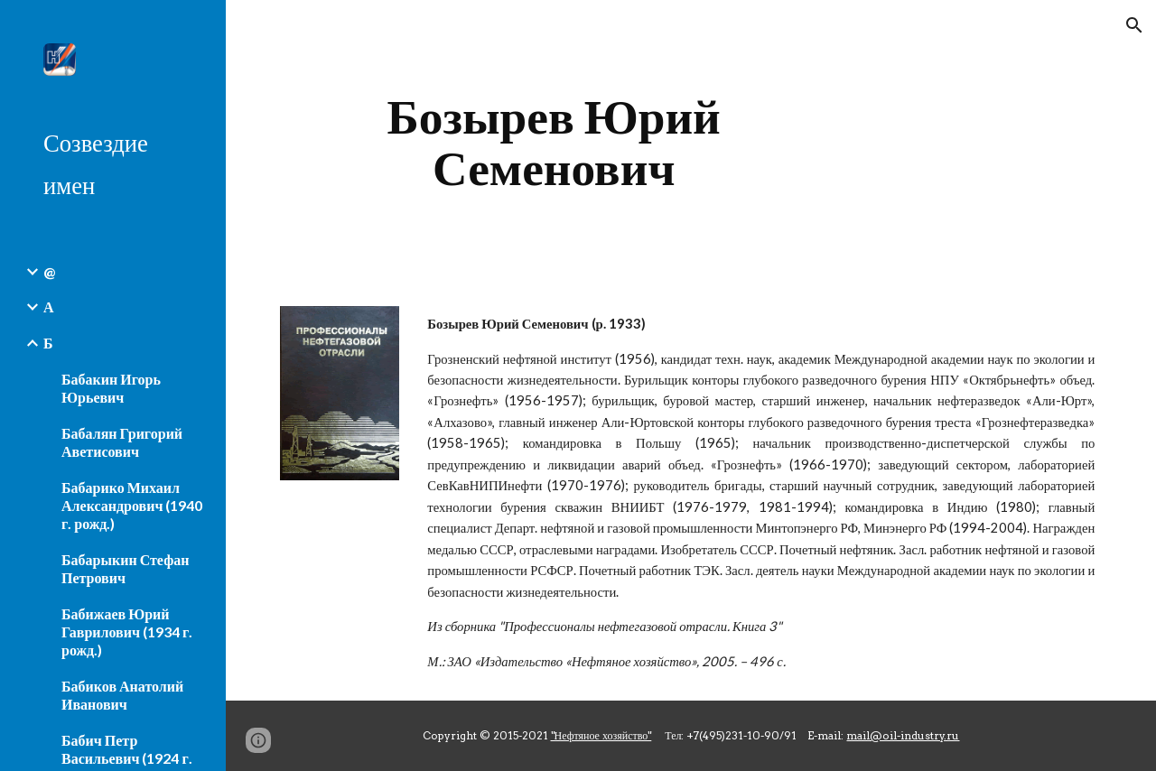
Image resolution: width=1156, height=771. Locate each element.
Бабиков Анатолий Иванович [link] (122, 694)
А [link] (48, 306)
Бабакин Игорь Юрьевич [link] (111, 387)
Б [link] (48, 342)
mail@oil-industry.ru (902, 735)
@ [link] (49, 271)
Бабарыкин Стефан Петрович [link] (125, 568)
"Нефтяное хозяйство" (601, 735)
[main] (554, 142)
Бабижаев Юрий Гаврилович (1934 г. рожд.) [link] (126, 631)
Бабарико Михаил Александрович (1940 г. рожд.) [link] (131, 505)
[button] (1134, 25)
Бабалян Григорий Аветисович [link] (121, 442)
